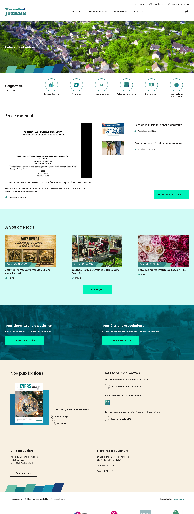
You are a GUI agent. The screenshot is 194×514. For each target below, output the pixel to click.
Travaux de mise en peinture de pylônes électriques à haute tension (48, 182)
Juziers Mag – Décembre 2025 (70, 409)
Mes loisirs (119, 11)
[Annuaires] (76, 88)
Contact (140, 4)
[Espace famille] (51, 88)
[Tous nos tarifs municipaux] (176, 88)
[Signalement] (151, 88)
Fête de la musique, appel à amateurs (158, 125)
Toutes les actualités (172, 194)
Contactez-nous (24, 473)
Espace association (178, 4)
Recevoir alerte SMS (118, 419)
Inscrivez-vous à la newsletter (123, 386)
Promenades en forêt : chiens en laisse (158, 143)
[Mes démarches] (101, 88)
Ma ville (76, 11)
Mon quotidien (96, 11)
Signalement (157, 4)
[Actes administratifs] (126, 88)
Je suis (137, 11)
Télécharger (60, 416)
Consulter (58, 423)
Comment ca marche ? (121, 340)
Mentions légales (58, 499)
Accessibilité (17, 499)
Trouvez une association (25, 340)
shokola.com (178, 499)
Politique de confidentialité (36, 499)
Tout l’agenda (98, 289)
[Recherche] (187, 12)
